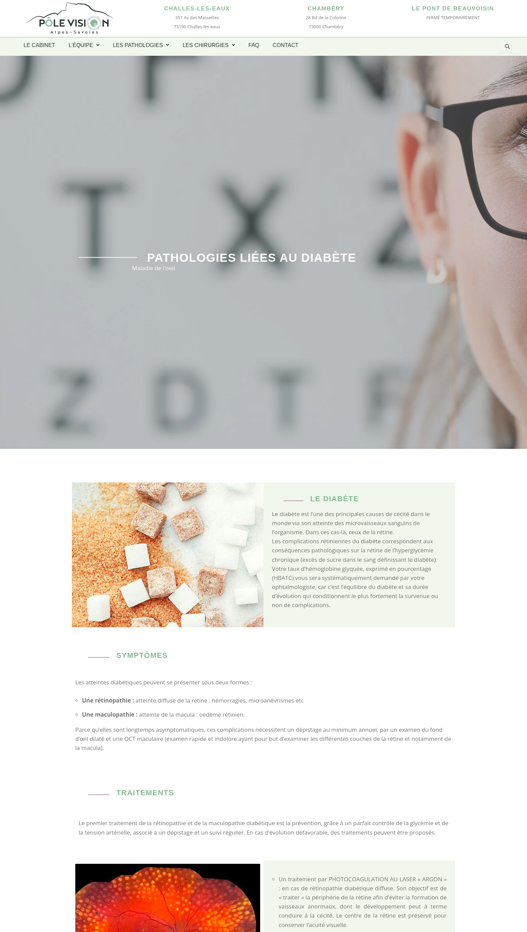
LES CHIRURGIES (207, 45)
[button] (84, 45)
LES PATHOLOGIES (140, 45)
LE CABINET (39, 45)
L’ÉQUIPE (83, 45)
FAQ (252, 45)
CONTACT (284, 45)
